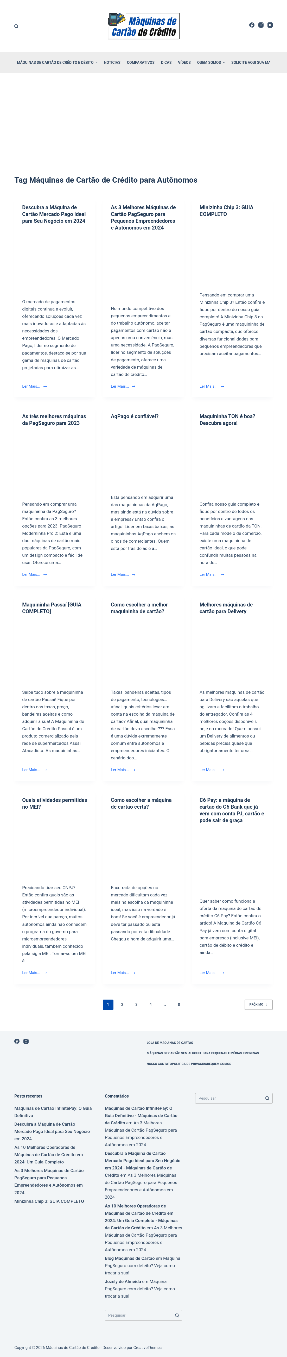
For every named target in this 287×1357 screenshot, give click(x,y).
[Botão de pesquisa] (177, 1315)
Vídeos (184, 62)
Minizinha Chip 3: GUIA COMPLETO (49, 1201)
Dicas (166, 62)
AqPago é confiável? (134, 416)
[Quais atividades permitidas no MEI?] (54, 845)
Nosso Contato (159, 1064)
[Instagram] (261, 25)
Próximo (259, 1004)
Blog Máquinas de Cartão (130, 1258)
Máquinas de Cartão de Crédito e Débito (58, 62)
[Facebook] (251, 25)
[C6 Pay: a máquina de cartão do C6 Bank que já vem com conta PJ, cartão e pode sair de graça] (232, 859)
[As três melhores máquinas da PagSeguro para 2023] (54, 462)
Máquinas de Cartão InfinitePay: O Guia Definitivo (53, 1112)
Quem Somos (212, 62)
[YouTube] (270, 25)
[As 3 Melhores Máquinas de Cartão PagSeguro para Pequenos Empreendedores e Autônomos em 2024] (143, 266)
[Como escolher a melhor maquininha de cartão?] (143, 650)
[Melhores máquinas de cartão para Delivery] (232, 650)
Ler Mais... (34, 386)
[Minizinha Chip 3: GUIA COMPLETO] (232, 253)
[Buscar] (16, 26)
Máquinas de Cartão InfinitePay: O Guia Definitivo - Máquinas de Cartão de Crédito (141, 1115)
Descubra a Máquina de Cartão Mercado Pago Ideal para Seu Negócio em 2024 (54, 214)
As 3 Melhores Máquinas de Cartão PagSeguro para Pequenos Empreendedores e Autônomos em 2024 (49, 1181)
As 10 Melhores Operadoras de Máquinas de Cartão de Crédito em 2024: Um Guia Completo (48, 1154)
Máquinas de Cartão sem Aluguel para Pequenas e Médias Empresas (203, 1053)
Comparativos (141, 62)
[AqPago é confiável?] (143, 455)
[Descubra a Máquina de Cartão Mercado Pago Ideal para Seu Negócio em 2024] (54, 260)
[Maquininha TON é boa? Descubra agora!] (232, 462)
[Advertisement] (143, 116)
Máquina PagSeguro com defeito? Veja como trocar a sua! (142, 1265)
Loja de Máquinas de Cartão (170, 1043)
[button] (96, 62)
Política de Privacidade (191, 1064)
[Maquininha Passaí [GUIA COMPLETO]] (54, 650)
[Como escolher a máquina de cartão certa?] (143, 845)
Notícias (112, 62)
